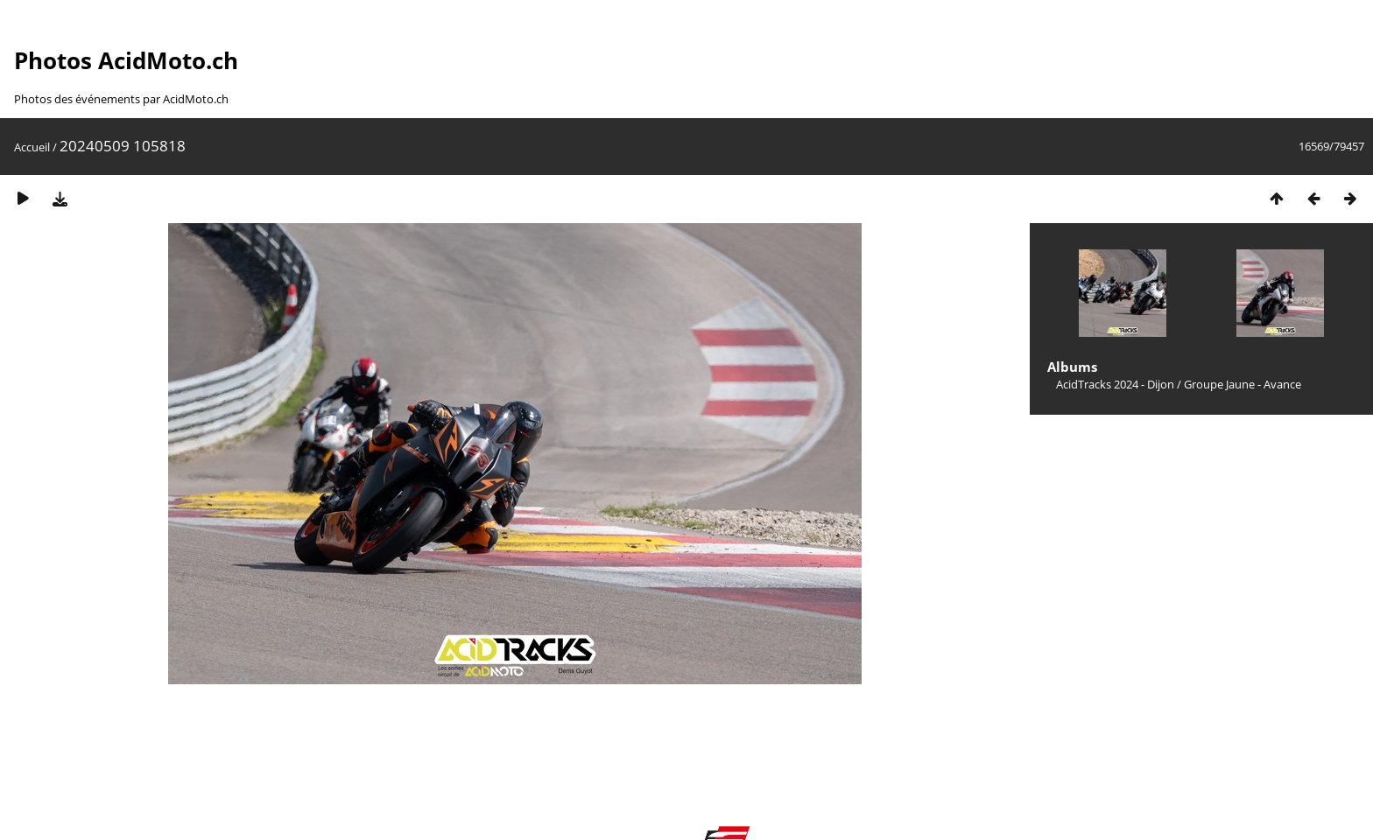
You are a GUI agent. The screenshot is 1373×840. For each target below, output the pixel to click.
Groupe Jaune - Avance (1242, 384)
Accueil (32, 147)
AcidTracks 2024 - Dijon (1115, 384)
